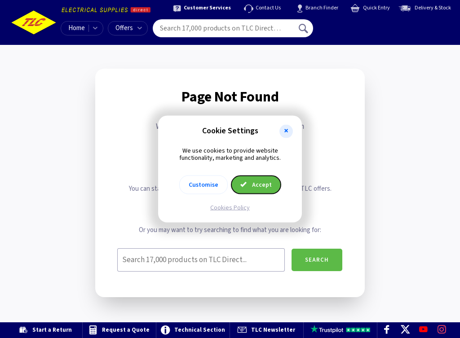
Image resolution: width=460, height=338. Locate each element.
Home (76, 28)
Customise (203, 184)
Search (317, 260)
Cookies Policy (230, 207)
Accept (256, 184)
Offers (128, 28)
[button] (286, 131)
